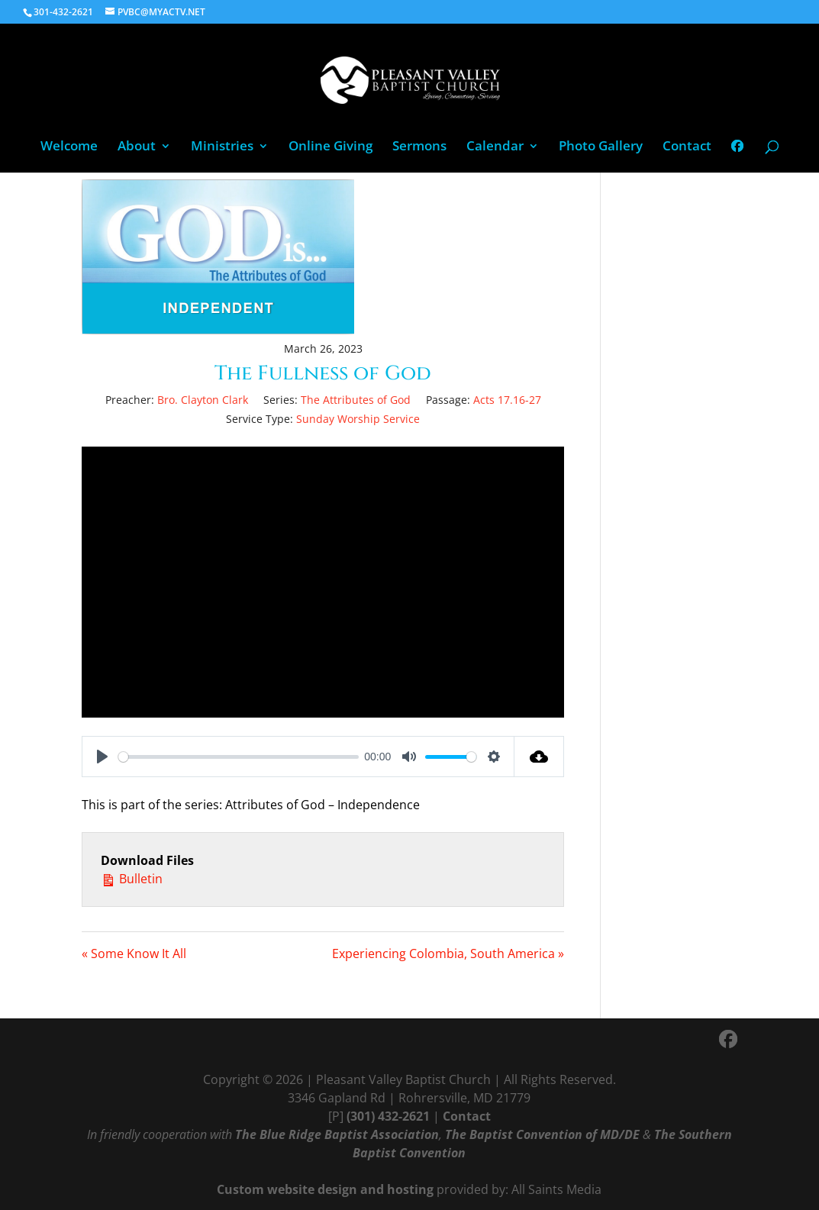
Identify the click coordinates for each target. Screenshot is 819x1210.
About (137, 147)
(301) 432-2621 (388, 1116)
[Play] (102, 756)
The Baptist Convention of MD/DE (542, 1134)
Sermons (419, 147)
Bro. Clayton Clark (202, 399)
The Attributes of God (356, 399)
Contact (687, 147)
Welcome (69, 147)
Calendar (495, 147)
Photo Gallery (601, 147)
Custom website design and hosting (325, 1189)
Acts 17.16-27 (507, 399)
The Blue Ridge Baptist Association (337, 1134)
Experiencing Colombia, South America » (448, 953)
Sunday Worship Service (358, 418)
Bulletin (132, 878)
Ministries (222, 147)
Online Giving (330, 147)
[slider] (238, 757)
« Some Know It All (134, 953)
